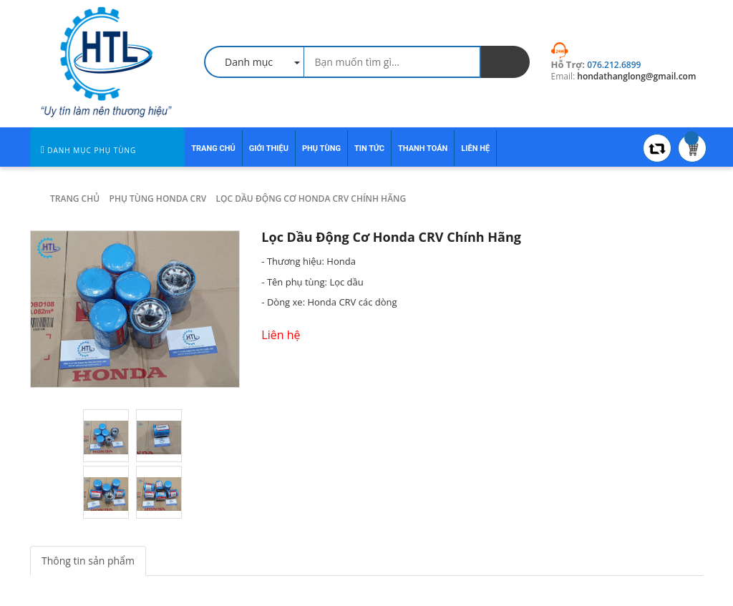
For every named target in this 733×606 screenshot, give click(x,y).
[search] (505, 62)
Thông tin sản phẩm (88, 560)
